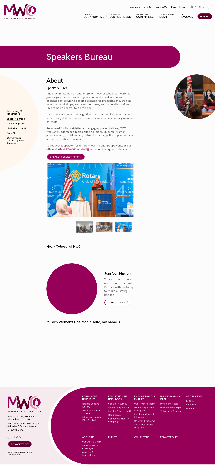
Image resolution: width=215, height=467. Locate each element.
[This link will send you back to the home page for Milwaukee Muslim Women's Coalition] (20, 12)
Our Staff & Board (92, 441)
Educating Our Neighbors (15, 112)
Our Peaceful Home (145, 403)
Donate (190, 408)
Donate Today (116, 302)
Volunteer (191, 404)
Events (147, 7)
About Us (135, 7)
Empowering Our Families (145, 398)
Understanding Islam (170, 398)
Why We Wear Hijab (171, 407)
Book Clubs (12, 133)
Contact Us (161, 7)
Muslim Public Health (17, 128)
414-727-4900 (67, 149)
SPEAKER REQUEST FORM (64, 156)
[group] (84, 226)
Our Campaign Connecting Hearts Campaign (16, 140)
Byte (17, 454)
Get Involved (194, 396)
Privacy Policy (178, 7)
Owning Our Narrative (89, 398)
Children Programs (144, 421)
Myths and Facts (169, 403)
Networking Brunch (16, 123)
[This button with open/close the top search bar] (210, 7)
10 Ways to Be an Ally (172, 411)
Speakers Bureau (16, 118)
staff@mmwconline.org (96, 149)
